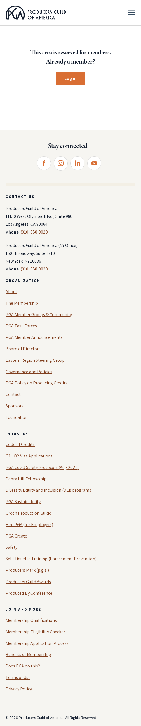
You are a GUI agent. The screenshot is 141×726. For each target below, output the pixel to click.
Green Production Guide (28, 513)
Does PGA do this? (23, 666)
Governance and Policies (29, 372)
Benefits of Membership (28, 654)
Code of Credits (20, 444)
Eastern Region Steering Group (35, 360)
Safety (11, 547)
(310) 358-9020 (34, 232)
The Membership (22, 303)
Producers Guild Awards (28, 582)
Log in (70, 78)
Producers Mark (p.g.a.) (27, 570)
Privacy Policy (19, 689)
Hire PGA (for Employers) (29, 524)
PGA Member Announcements (34, 337)
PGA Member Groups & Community (39, 315)
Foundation (17, 417)
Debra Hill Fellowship (26, 479)
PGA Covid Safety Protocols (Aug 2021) (42, 467)
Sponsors (15, 406)
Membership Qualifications (31, 620)
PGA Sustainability (23, 502)
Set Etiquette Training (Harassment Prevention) (51, 559)
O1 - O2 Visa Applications (29, 456)
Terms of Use (18, 677)
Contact (13, 394)
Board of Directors (23, 349)
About (11, 292)
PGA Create (16, 536)
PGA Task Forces (21, 326)
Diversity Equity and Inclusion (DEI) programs (48, 490)
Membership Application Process (37, 643)
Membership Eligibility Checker (35, 632)
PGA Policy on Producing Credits (36, 383)
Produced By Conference (29, 593)
